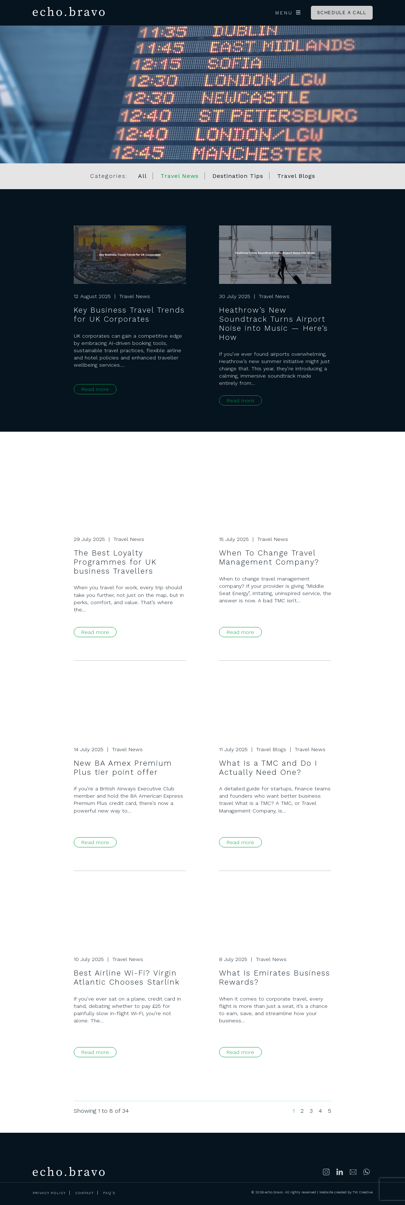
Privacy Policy (49, 1193)
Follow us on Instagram (326, 1172)
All (142, 175)
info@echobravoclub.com (353, 1172)
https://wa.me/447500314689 (367, 1172)
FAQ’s (109, 1193)
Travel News (180, 175)
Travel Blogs (296, 175)
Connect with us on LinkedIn (340, 1172)
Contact (84, 1193)
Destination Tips (237, 175)
